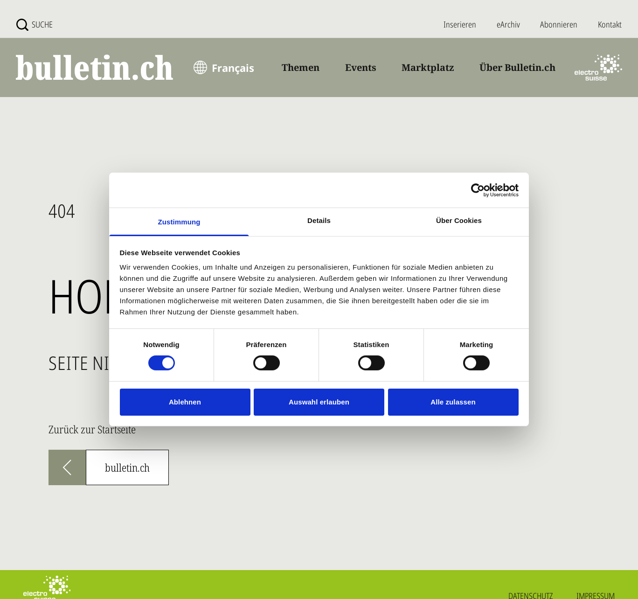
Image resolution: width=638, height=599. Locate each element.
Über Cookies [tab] (459, 220)
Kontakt (610, 24)
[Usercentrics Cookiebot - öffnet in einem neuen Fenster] (478, 190)
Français (233, 68)
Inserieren (460, 24)
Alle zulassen (452, 402)
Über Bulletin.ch (517, 67)
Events (360, 67)
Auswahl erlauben (319, 402)
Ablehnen (185, 402)
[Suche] (34, 25)
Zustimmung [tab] (179, 222)
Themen (300, 67)
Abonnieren (558, 24)
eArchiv (508, 24)
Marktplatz (428, 67)
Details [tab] (319, 220)
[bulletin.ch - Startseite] (95, 67)
